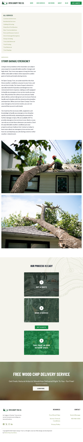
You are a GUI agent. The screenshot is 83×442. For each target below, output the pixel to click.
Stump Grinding (8, 38)
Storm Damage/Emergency (11, 35)
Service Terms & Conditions (55, 420)
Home (31, 3)
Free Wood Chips (54, 415)
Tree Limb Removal (9, 41)
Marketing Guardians (10, 432)
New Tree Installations (10, 30)
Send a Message (75, 415)
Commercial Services (9, 18)
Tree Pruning (7, 44)
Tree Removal (7, 47)
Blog (66, 3)
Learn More (40, 388)
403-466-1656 (75, 419)
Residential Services (9, 21)
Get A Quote (76, 3)
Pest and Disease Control (11, 33)
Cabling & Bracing (8, 24)
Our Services (41, 3)
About (60, 3)
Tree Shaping (7, 50)
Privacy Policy (55, 424)
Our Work (51, 3)
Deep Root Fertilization (10, 27)
